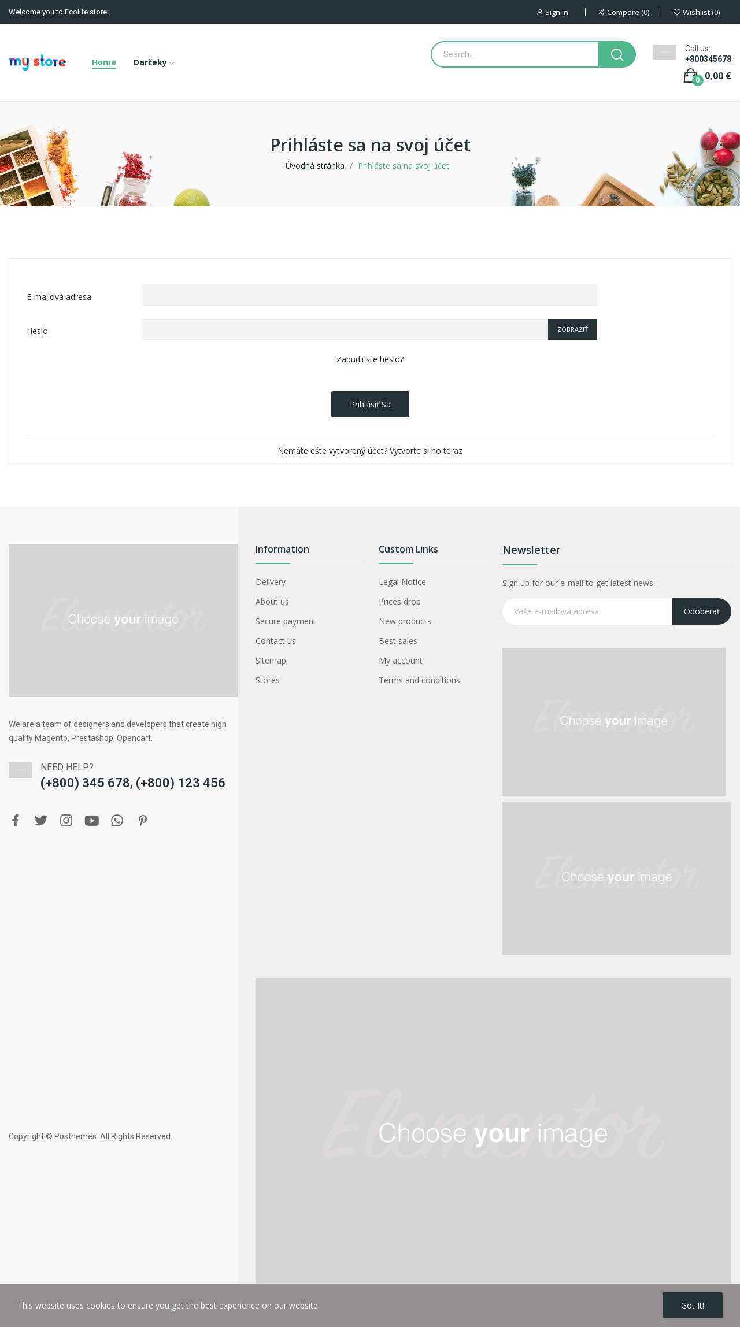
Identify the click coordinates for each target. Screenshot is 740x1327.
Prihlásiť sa (370, 404)
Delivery (271, 581)
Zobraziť (572, 329)
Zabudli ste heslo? (370, 359)
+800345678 (708, 59)
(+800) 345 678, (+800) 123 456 (132, 783)
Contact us (276, 640)
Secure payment (286, 621)
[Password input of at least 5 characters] (345, 329)
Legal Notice (402, 581)
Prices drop (400, 601)
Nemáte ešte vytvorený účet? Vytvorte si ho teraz (370, 450)
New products (405, 621)
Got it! (692, 1305)
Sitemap (271, 660)
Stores (268, 679)
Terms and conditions (419, 679)
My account (401, 660)
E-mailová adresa (59, 296)
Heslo (37, 330)
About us (272, 601)
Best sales (398, 640)
